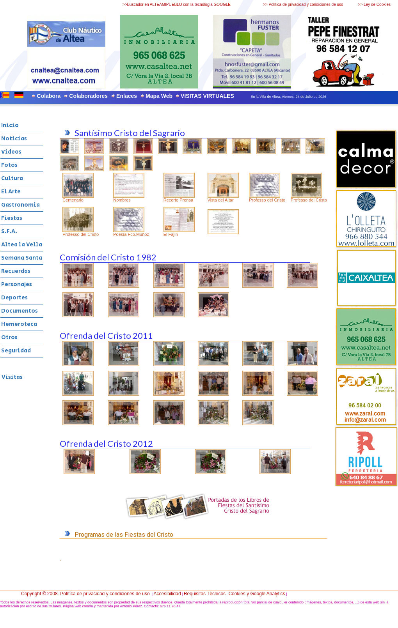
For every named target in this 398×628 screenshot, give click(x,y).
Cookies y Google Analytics (256, 593)
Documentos (19, 311)
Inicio (10, 125)
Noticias (14, 138)
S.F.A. (9, 231)
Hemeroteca (19, 324)
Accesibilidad (167, 593)
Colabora (49, 96)
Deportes (14, 298)
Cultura (12, 178)
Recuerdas (15, 271)
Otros (9, 337)
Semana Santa (21, 258)
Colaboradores (88, 96)
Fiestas (11, 218)
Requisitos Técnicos (205, 593)
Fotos (9, 165)
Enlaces (126, 96)
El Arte (11, 192)
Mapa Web (159, 96)
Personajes (16, 284)
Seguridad (16, 351)
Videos (11, 152)
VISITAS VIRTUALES (207, 96)
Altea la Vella (21, 245)
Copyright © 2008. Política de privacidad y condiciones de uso (85, 593)
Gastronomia (20, 205)
